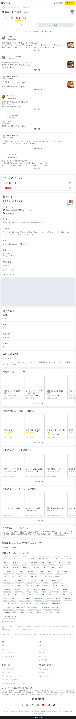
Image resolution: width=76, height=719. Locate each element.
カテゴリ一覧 (43, 660)
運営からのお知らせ (17, 711)
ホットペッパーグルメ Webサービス (20, 629)
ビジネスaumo (6, 672)
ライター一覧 (43, 656)
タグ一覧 (41, 652)
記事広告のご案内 (44, 676)
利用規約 (54, 711)
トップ (4, 18)
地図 (24, 18)
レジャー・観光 (6, 652)
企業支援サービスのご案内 (10, 679)
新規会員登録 (58, 3)
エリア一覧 (42, 649)
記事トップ (42, 645)
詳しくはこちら (60, 535)
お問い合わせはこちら (56, 694)
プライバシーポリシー (65, 711)
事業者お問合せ (43, 669)
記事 (55, 25)
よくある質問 (35, 711)
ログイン (70, 3)
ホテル (4, 645)
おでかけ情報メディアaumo (10, 669)
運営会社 (6, 711)
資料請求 (41, 672)
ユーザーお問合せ (45, 711)
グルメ (4, 649)
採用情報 (26, 711)
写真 (11, 18)
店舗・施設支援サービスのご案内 (12, 676)
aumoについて (38, 714)
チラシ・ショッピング (8, 656)
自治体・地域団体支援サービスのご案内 (14, 683)
